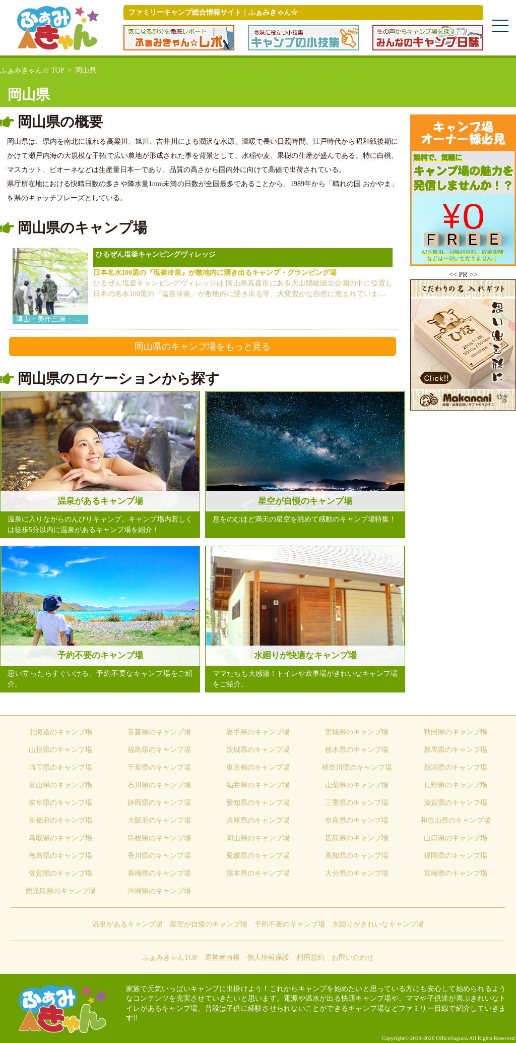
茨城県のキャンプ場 (258, 750)
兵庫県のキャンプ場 (258, 820)
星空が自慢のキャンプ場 (208, 924)
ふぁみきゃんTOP (170, 957)
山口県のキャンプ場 (455, 838)
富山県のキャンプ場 (60, 785)
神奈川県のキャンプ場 (356, 767)
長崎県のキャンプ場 (159, 873)
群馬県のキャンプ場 (455, 750)
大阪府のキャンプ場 (159, 820)
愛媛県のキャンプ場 (258, 855)
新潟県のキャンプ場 (455, 767)
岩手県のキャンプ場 (258, 732)
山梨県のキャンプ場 (357, 785)
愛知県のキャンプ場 (258, 802)
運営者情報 (222, 957)
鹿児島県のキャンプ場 (60, 891)
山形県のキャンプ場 (60, 750)
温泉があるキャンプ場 (127, 924)
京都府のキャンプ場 (60, 820)
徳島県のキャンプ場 (60, 855)
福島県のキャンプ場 (159, 750)
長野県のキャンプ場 (455, 785)
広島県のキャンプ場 (357, 838)
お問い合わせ (353, 957)
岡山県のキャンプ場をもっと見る (203, 346)
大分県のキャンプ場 (357, 873)
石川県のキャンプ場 (159, 785)
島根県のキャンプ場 (159, 838)
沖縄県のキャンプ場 (159, 891)
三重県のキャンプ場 (357, 802)
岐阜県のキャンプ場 (60, 802)
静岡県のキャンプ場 (159, 802)
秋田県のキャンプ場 (455, 732)
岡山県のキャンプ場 (258, 838)
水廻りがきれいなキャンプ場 (378, 924)
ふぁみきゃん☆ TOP (32, 70)
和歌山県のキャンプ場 (455, 820)
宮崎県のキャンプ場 (455, 873)
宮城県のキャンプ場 (357, 732)
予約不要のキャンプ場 (289, 924)
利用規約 (310, 957)
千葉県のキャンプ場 (159, 767)
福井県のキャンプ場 (258, 785)
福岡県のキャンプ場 (455, 855)
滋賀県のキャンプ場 (455, 802)
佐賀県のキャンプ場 (60, 873)
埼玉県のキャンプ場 (60, 767)
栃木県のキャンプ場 (357, 750)
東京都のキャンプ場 (258, 767)
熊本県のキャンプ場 (258, 873)
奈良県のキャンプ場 (357, 820)
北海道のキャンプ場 (60, 732)
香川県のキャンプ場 (159, 855)
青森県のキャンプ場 (159, 732)
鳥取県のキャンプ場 (60, 838)
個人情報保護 (268, 957)
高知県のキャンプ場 (357, 855)
